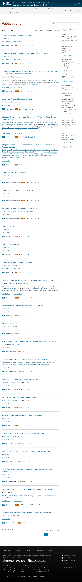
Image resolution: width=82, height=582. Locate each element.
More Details (18, 42)
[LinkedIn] (78, 10)
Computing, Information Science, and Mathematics (36, 2)
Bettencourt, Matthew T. (9, 287)
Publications (51, 9)
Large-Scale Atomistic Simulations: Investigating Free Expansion (25, 53)
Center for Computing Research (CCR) (30, 5)
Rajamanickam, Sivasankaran (40, 364)
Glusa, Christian (53, 287)
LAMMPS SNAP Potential (11, 244)
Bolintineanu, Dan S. (36, 80)
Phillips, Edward (48, 289)
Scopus (38, 298)
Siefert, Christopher (25, 364)
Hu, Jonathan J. (6, 362)
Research (15, 2)
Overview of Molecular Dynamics (14, 172)
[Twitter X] (68, 10)
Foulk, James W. (13, 126)
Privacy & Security (16, 557)
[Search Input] (66, 23)
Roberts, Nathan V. (7, 290)
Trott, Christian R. (22, 84)
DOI (26, 45)
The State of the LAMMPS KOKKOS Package (17, 190)
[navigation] (39, 30)
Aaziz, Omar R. (6, 122)
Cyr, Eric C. (45, 287)
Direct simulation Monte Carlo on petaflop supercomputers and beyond (27, 489)
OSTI (30, 45)
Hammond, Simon (18, 124)
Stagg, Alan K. (15, 436)
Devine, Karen (46, 122)
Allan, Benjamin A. (16, 122)
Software (42, 9)
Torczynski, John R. (52, 496)
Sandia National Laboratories (11, 566)
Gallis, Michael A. (28, 211)
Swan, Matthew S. (33, 128)
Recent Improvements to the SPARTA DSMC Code (19, 208)
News (7, 9)
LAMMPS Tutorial (8, 226)
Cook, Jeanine (37, 122)
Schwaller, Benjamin (8, 128)
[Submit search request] (78, 23)
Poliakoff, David (23, 126)
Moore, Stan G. (6, 38)
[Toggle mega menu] (79, 3)
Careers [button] (8, 12)
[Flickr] (73, 10)
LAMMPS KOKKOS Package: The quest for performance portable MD (26, 451)
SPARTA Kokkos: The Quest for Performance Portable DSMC (23, 433)
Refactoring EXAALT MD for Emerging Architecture (20, 379)
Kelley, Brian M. (28, 124)
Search (16, 12)
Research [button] (14, 9)
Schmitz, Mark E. (53, 126)
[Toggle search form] (74, 3)
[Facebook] (66, 10)
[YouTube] (71, 10)
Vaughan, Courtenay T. (8, 130)
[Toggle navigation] (3, 10)
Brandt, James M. (27, 122)
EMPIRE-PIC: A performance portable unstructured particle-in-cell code (27, 280)
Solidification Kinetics (9, 323)
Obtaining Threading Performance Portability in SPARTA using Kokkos (26, 512)
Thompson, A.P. (6, 80)
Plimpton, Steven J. (33, 84)
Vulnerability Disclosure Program (37, 576)
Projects (35, 9)
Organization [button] (25, 9)
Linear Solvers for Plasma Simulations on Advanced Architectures (25, 359)
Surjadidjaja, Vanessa (21, 128)
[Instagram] (76, 10)
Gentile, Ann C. (8, 124)
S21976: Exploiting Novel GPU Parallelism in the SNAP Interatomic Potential (29, 341)
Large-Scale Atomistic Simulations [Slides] (17, 35)
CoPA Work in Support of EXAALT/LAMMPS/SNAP (19, 397)
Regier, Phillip (44, 126)
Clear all (72, 30)
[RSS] (76, 567)
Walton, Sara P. (20, 130)
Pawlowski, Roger (34, 126)
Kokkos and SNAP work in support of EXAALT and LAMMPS (22, 305)
